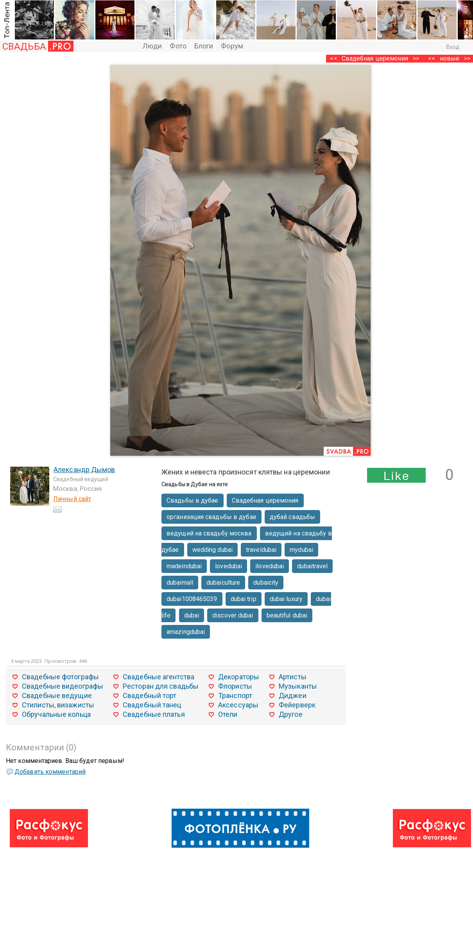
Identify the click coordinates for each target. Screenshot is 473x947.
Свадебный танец (152, 705)
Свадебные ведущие (57, 695)
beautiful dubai (287, 615)
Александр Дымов (84, 469)
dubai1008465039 (192, 599)
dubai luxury (286, 599)
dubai (191, 615)
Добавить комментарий (50, 771)
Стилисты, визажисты (58, 705)
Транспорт (235, 695)
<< (431, 58)
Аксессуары (238, 705)
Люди (152, 46)
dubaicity (265, 582)
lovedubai (228, 566)
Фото (178, 46)
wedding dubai (212, 549)
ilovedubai (269, 566)
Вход (452, 47)
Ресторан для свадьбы (161, 686)
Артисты (292, 677)
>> (416, 58)
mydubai (301, 549)
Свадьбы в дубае (193, 500)
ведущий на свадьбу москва (209, 533)
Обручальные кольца (56, 714)
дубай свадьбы (292, 517)
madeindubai (184, 566)
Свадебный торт (149, 695)
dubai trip (243, 599)
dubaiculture (223, 582)
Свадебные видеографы (62, 686)
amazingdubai (186, 632)
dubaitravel (312, 566)
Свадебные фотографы (60, 677)
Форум (232, 46)
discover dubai (232, 615)
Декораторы (238, 677)
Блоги (203, 46)
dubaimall (180, 582)
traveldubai (261, 549)
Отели (228, 714)
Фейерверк (297, 705)
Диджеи (292, 695)
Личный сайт (72, 499)
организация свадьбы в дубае (211, 517)
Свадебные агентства (158, 677)
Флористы (235, 686)
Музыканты (298, 686)
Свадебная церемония (375, 58)
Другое (291, 714)
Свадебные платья (154, 714)
